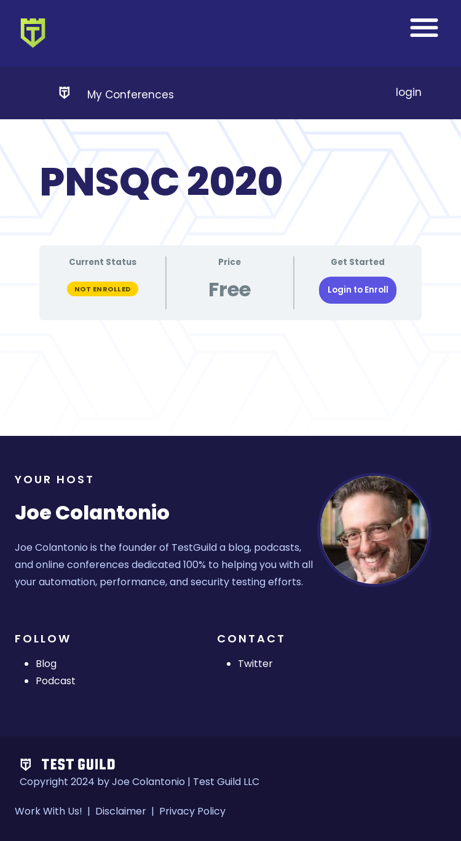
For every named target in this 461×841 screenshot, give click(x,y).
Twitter (255, 664)
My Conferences (130, 94)
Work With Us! (48, 811)
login (409, 92)
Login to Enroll (358, 290)
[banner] (230, 33)
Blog (46, 664)
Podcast (56, 681)
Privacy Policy (192, 811)
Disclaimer (120, 811)
